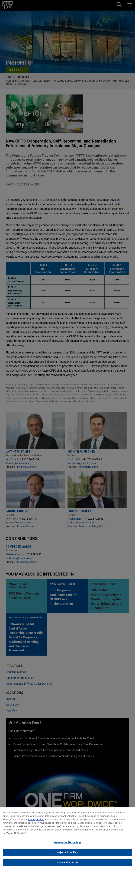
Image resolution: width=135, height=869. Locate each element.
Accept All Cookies (67, 863)
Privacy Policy (36, 820)
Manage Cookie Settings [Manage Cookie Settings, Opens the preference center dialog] (67, 843)
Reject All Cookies (67, 853)
